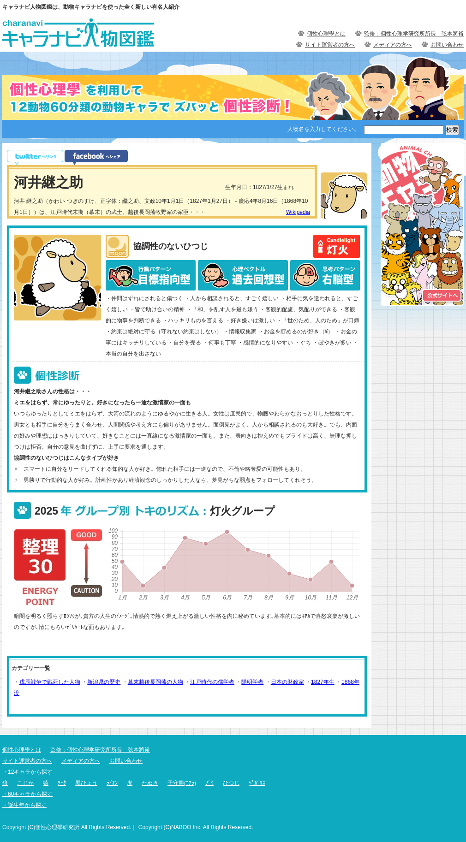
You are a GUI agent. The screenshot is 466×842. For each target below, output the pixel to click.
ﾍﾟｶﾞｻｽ (257, 783)
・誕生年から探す (24, 805)
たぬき (150, 783)
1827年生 (323, 682)
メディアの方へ (392, 45)
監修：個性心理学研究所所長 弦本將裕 (414, 33)
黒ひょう (86, 783)
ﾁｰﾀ (62, 783)
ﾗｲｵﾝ (112, 783)
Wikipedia (298, 212)
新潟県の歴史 (103, 682)
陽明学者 (252, 682)
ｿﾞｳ (209, 783)
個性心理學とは (326, 33)
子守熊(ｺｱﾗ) (181, 783)
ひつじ (231, 783)
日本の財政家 (287, 682)
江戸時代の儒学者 (212, 682)
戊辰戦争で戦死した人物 (49, 682)
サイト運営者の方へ (330, 45)
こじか (25, 783)
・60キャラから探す (27, 794)
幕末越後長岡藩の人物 (155, 682)
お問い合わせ (447, 45)
